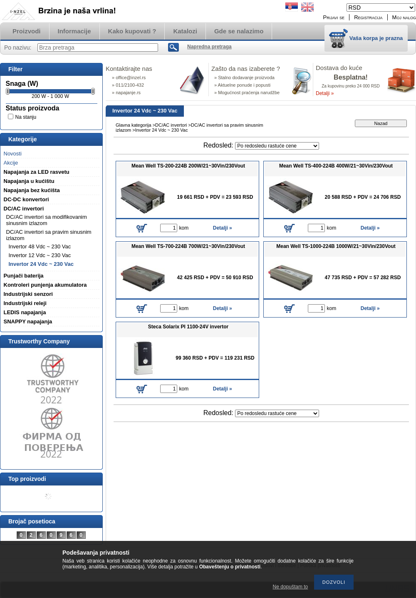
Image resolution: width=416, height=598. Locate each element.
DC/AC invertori (171, 125)
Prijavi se (334, 17)
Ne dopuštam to (290, 587)
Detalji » (325, 93)
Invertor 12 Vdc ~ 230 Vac (40, 255)
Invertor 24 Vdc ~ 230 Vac (41, 264)
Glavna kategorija (133, 125)
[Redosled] (277, 146)
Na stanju (26, 117)
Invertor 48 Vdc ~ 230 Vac (40, 246)
